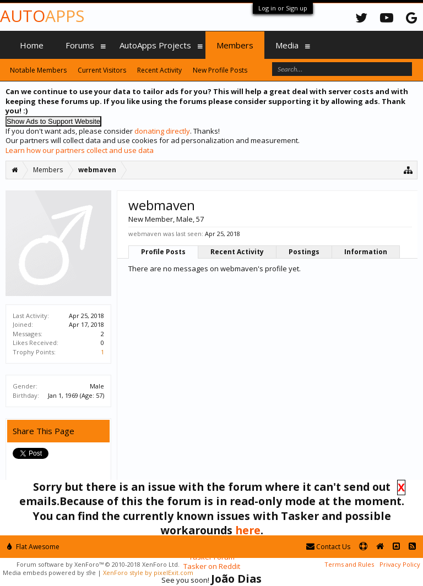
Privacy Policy (399, 564)
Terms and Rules (349, 564)
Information (365, 251)
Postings (304, 251)
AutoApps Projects (155, 45)
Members (234, 45)
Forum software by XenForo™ (98, 564)
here (248, 530)
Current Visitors (102, 70)
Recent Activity (237, 251)
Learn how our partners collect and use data (80, 150)
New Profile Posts (220, 70)
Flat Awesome (33, 546)
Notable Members (38, 70)
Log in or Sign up (282, 8)
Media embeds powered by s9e (49, 572)
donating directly (162, 131)
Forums (80, 45)
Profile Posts (163, 251)
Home (32, 45)
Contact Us (328, 546)
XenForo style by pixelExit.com (148, 572)
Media (287, 45)
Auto (42, 15)
